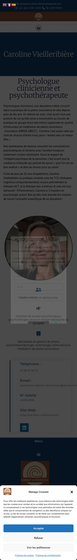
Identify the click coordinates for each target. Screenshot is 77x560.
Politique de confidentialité (47, 555)
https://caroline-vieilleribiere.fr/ (39, 415)
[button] (72, 492)
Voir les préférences (38, 547)
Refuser (38, 538)
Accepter (38, 528)
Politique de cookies (24, 555)
